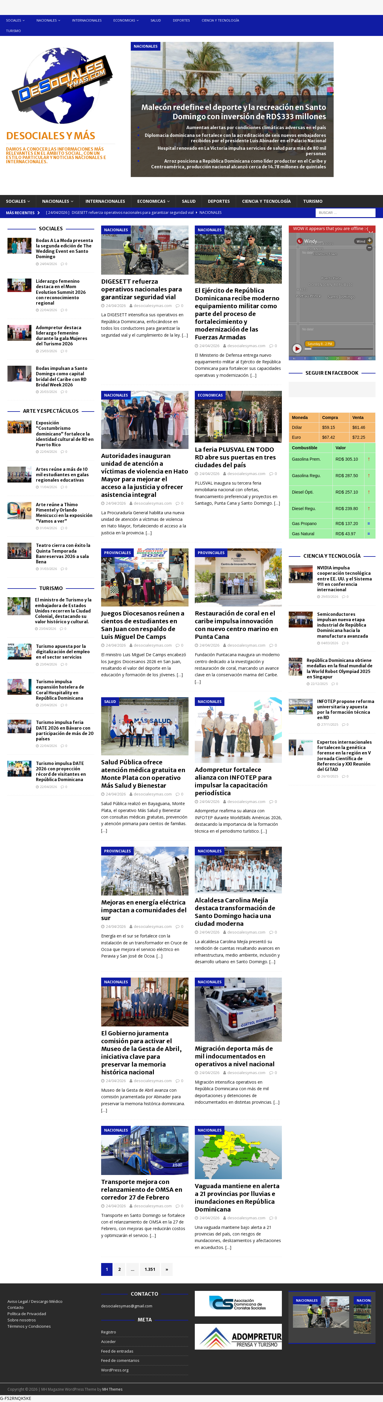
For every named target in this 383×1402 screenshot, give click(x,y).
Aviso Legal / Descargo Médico (35, 1301)
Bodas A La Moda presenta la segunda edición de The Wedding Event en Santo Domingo (64, 249)
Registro (108, 1332)
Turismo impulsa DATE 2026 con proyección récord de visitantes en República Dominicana (61, 772)
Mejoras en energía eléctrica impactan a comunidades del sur (144, 910)
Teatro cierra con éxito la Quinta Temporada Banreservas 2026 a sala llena (63, 554)
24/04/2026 (116, 305)
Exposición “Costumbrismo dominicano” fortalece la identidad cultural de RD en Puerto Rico (65, 433)
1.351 (150, 1269)
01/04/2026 (48, 528)
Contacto (15, 1307)
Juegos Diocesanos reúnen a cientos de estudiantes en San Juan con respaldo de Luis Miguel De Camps (142, 625)
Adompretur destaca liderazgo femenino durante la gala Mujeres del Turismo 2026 (61, 336)
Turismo (13, 30)
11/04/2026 (48, 487)
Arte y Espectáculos (51, 411)
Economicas (124, 20)
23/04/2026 (47, 628)
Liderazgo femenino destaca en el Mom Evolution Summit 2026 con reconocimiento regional (61, 292)
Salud (156, 20)
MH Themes (112, 1389)
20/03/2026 (48, 391)
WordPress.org (114, 1370)
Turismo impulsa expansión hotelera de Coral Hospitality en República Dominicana (60, 690)
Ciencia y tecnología (220, 20)
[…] (185, 335)
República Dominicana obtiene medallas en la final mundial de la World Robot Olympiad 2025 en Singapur (340, 669)
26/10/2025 (329, 776)
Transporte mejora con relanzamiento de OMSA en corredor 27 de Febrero (141, 1189)
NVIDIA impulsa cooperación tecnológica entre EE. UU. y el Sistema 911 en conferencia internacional (344, 578)
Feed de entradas (117, 1351)
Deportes (181, 20)
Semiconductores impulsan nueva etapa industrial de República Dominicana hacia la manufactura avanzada (342, 625)
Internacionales (86, 20)
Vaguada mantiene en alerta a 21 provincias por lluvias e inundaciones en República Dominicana (237, 1197)
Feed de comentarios (120, 1360)
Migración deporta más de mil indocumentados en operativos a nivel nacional (235, 1056)
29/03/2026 (329, 596)
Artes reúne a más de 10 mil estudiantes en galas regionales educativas (62, 475)
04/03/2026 (329, 643)
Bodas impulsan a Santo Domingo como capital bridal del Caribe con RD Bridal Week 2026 (61, 377)
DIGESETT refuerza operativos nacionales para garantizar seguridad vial (141, 289)
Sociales (13, 20)
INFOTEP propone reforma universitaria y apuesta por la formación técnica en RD (345, 710)
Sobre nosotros (21, 1320)
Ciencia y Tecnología (332, 556)
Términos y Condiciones (29, 1326)
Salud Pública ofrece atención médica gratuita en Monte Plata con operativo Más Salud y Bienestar (143, 773)
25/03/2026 (48, 351)
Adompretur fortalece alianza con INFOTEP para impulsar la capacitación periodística (233, 781)
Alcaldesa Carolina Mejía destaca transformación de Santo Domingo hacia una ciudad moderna (235, 911)
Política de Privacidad (26, 1313)
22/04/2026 (48, 310)
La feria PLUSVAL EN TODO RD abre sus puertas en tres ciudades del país (235, 457)
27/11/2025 (329, 724)
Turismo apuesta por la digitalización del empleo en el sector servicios (63, 652)
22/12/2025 (319, 683)
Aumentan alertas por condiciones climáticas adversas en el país (256, 127)
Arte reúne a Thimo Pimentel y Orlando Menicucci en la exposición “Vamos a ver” (64, 513)
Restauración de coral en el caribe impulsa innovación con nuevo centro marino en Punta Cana (236, 625)
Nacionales (47, 20)
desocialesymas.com (153, 305)
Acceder (108, 1341)
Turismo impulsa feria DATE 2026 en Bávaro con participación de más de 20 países (65, 731)
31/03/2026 (48, 568)
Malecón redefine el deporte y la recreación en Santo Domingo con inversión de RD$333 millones (233, 112)
